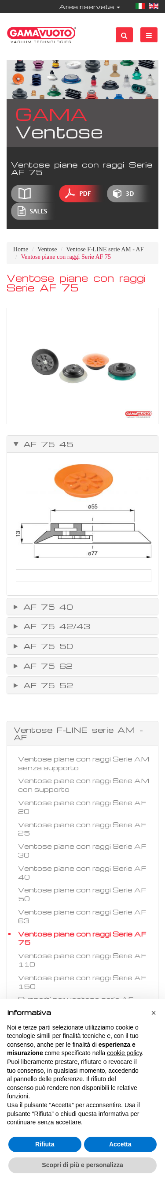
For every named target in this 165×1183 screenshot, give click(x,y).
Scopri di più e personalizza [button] (82, 1164)
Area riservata (89, 6)
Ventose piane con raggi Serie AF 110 (82, 960)
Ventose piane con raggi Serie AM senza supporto (83, 763)
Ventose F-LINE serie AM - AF (104, 249)
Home (20, 249)
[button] (154, 1013)
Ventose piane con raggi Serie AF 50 (82, 894)
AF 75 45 (46, 444)
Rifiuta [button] (45, 1144)
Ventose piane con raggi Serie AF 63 (82, 916)
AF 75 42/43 (54, 626)
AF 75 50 (46, 646)
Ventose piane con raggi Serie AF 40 (82, 872)
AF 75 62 (46, 666)
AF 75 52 (46, 685)
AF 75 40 (46, 607)
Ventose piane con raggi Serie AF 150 (82, 982)
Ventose (47, 249)
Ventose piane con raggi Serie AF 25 (82, 829)
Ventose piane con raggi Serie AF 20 (82, 807)
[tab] (82, 444)
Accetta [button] (120, 1144)
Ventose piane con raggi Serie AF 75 (82, 938)
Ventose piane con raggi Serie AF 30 (82, 850)
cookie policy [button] (124, 1052)
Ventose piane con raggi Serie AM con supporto (83, 785)
